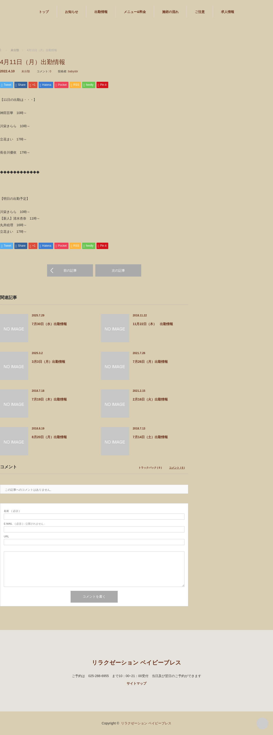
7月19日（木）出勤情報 (49, 399)
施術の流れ (170, 12)
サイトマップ (136, 683)
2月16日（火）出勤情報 (150, 399)
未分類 (25, 71)
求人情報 (227, 12)
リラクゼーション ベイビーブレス (136, 662)
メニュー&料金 (135, 12)
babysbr (73, 71)
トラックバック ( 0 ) (150, 467)
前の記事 (70, 270)
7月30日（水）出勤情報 (49, 324)
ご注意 (200, 12)
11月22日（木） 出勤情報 (153, 324)
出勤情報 (101, 12)
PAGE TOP (262, 723)
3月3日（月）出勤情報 (48, 361)
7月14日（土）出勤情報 (150, 437)
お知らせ (71, 12)
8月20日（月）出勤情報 (49, 437)
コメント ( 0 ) (177, 467)
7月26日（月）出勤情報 (150, 361)
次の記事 (118, 270)
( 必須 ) (12, 511)
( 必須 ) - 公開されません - (24, 524)
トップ (44, 12)
